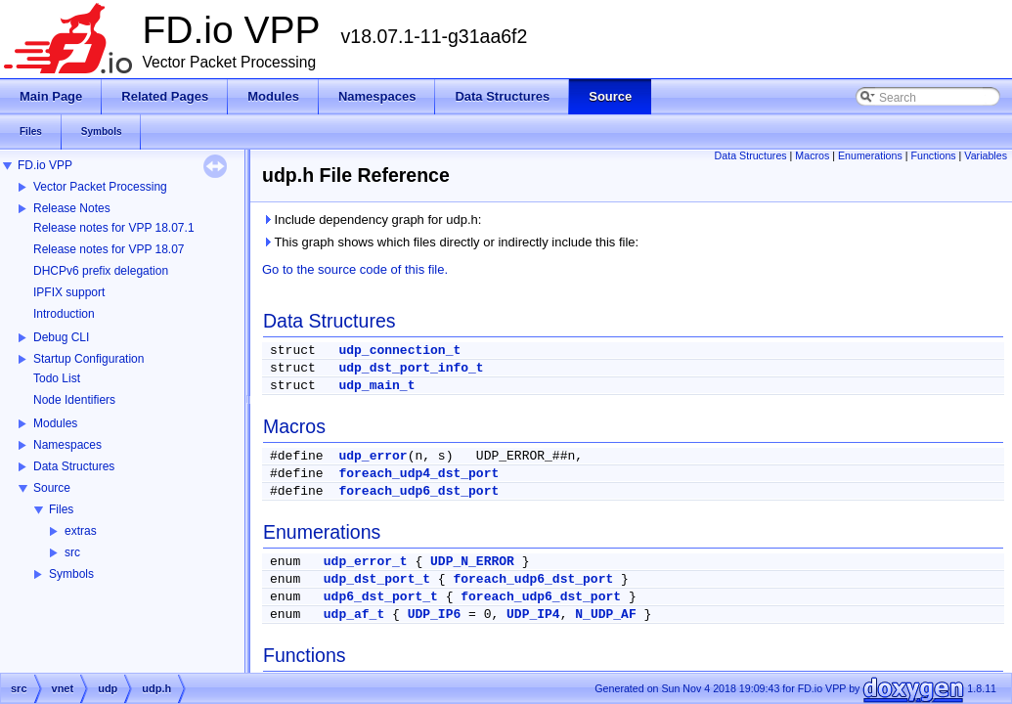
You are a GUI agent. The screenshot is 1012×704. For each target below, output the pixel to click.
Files (61, 509)
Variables (985, 155)
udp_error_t (366, 561)
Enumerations (870, 155)
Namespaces (67, 445)
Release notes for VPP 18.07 (109, 249)
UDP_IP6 (435, 614)
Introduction (64, 314)
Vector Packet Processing (100, 187)
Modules (55, 423)
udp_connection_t (399, 350)
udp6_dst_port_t (381, 597)
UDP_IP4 (533, 614)
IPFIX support (69, 292)
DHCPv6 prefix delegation (100, 271)
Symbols (71, 574)
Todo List (56, 378)
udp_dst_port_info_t (410, 368)
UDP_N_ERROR (472, 561)
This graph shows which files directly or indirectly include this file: (450, 242)
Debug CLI (61, 337)
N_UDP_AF (605, 614)
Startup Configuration (88, 359)
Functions (932, 155)
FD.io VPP (45, 165)
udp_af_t (354, 614)
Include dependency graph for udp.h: (371, 219)
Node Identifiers (74, 400)
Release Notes (71, 208)
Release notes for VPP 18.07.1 (114, 228)
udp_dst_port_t (377, 579)
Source (51, 488)
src (72, 552)
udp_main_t (376, 385)
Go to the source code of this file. (355, 269)
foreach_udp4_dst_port (418, 473)
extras (81, 531)
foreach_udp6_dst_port (418, 491)
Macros (812, 155)
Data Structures (73, 466)
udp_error (372, 456)
